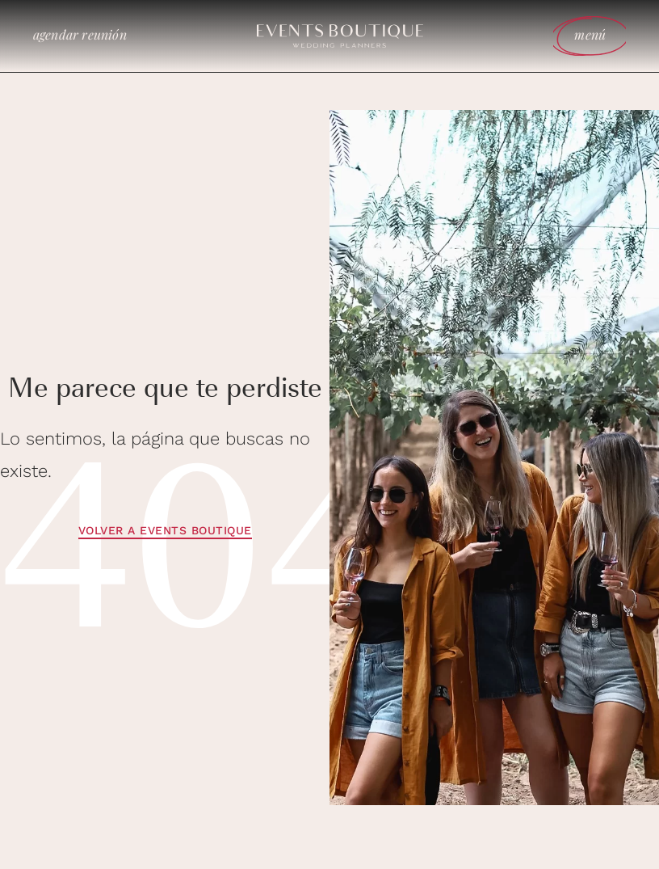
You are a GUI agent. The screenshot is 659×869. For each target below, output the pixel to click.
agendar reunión (80, 34)
